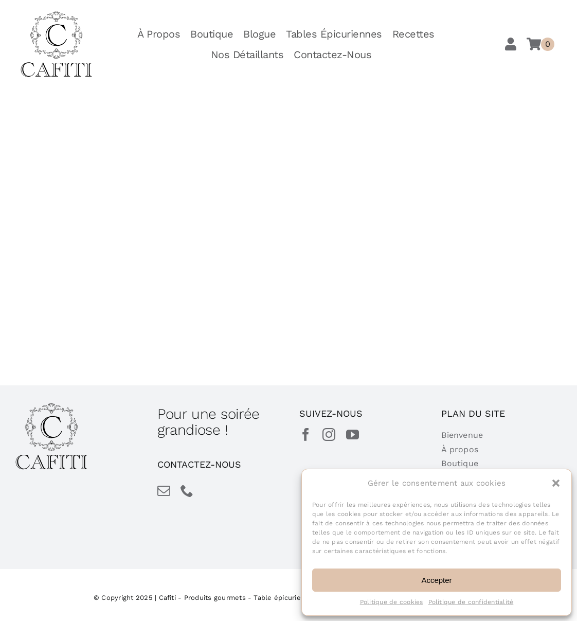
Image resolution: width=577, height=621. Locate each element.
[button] (556, 483)
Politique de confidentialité (471, 602)
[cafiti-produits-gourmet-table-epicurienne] (56, 15)
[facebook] (305, 434)
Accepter (436, 580)
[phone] (187, 490)
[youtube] (352, 434)
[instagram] (328, 434)
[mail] (163, 490)
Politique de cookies (391, 602)
